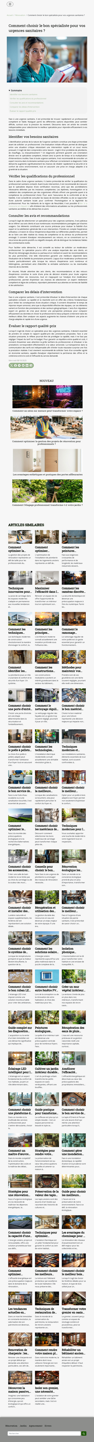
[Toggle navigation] (10, 4)
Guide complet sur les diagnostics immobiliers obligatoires (20, 1033)
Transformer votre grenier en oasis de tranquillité (74, 1312)
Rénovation (20, 15)
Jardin (23, 1425)
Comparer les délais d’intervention (24, 107)
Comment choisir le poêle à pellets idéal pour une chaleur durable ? (19, 752)
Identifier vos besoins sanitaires (23, 94)
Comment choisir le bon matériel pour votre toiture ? (73, 711)
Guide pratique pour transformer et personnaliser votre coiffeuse (46, 1115)
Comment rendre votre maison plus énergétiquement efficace (47, 1355)
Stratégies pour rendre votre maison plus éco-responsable (46, 1156)
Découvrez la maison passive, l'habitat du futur (19, 1391)
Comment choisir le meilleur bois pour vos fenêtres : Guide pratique (74, 1276)
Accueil (10, 15)
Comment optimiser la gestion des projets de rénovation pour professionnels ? (46, 442)
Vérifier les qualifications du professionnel (28, 98)
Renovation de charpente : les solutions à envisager (17, 1355)
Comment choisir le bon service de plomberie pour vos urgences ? (19, 793)
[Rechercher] (44, 1433)
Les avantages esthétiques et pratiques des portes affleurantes (48, 474)
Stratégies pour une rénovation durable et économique (18, 1197)
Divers (48, 1425)
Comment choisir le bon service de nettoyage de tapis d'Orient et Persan (74, 1115)
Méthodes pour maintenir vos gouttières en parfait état (71, 673)
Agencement (35, 1425)
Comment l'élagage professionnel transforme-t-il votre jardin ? (47, 505)
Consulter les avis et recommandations (26, 102)
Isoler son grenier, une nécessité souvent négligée (46, 1391)
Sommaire (16, 90)
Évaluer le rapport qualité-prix (23, 111)
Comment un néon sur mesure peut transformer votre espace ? (47, 410)
